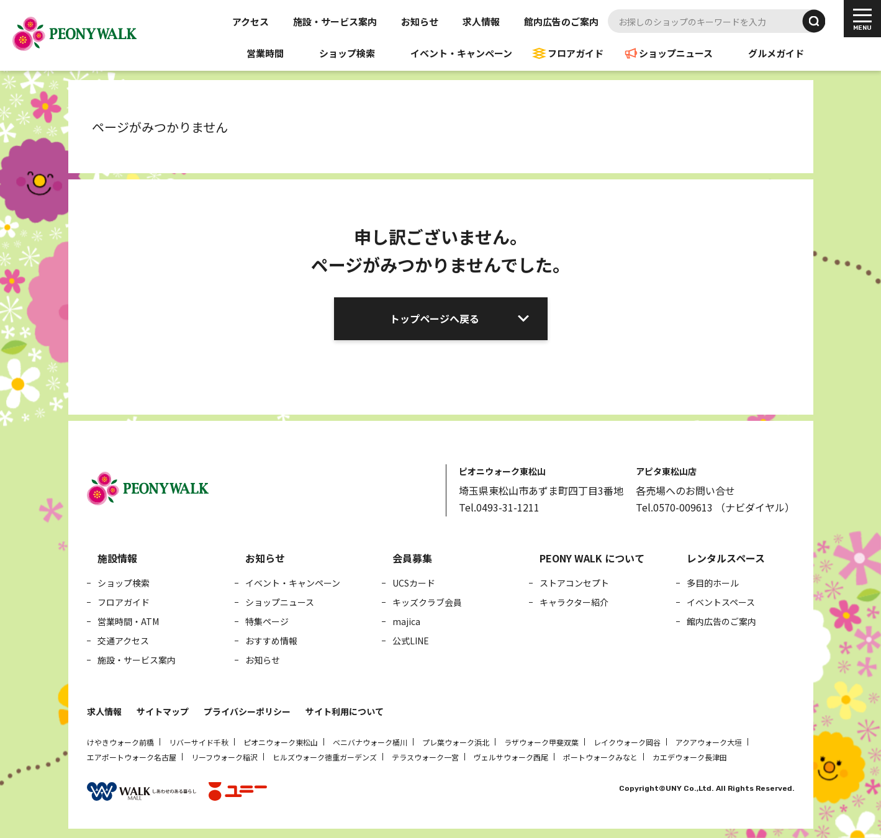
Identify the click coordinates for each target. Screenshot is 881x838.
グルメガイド (776, 53)
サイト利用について (344, 711)
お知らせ (419, 21)
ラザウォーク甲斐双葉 (541, 742)
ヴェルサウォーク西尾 (511, 757)
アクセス (250, 21)
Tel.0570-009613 (674, 507)
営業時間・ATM (128, 621)
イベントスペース (721, 602)
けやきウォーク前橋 (120, 742)
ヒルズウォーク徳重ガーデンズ (325, 757)
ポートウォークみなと (600, 757)
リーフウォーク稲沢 (224, 757)
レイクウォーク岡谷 (627, 742)
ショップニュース (676, 53)
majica (406, 621)
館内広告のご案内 (561, 21)
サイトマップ (163, 711)
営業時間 (265, 53)
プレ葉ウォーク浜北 (455, 742)
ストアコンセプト (574, 583)
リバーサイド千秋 (198, 742)
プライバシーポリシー (247, 711)
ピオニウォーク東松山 (280, 742)
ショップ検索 (347, 53)
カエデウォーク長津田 (690, 757)
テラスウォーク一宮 (425, 757)
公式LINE (410, 640)
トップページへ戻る (434, 318)
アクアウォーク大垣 (708, 742)
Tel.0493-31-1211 (499, 507)
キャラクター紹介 (574, 602)
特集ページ (267, 621)
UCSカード (413, 583)
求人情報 (481, 21)
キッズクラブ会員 (427, 602)
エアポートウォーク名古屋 (131, 757)
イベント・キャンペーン (461, 53)
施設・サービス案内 (335, 21)
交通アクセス (123, 640)
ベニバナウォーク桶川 (370, 742)
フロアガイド (575, 53)
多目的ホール (713, 583)
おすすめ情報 (271, 640)
